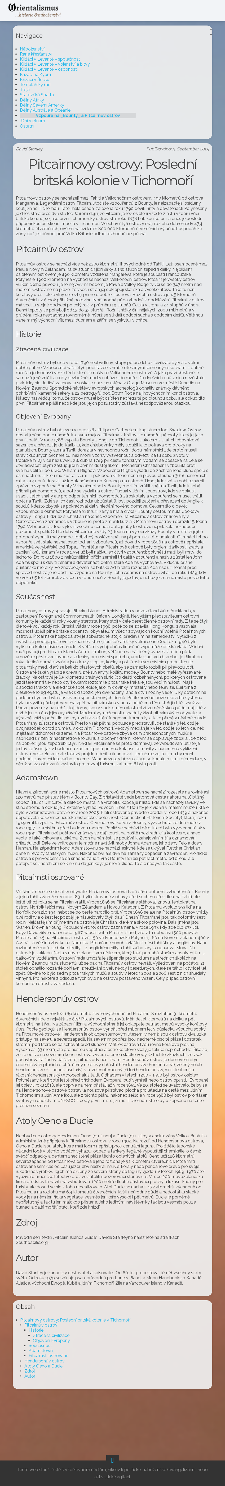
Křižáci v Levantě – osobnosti (53, 69)
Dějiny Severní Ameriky (46, 105)
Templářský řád (39, 84)
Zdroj (34, 1417)
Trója (29, 89)
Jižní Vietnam (36, 120)
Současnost (44, 1391)
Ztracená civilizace (55, 1381)
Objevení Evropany (55, 1386)
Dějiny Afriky (36, 100)
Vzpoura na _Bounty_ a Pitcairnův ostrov (82, 115)
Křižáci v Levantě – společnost (54, 59)
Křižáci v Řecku (39, 79)
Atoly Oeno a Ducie (48, 1411)
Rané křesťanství (40, 54)
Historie (40, 1376)
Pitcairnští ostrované (53, 1401)
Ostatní (31, 126)
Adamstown (45, 1396)
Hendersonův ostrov (49, 1406)
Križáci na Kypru (39, 74)
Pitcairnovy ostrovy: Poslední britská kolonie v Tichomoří (79, 1366)
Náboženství (36, 49)
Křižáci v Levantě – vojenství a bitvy (59, 64)
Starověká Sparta (41, 94)
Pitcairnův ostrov (45, 1371)
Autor (34, 1422)
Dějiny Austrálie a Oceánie (49, 110)
